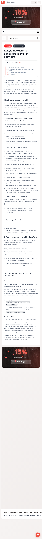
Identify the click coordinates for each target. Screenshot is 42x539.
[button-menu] (39, 2)
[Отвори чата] (38, 534)
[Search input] (23, 38)
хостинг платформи (17, 93)
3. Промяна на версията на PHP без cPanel (18, 72)
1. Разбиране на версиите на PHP (16, 67)
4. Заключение (11, 74)
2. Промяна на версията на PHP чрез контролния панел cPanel (21, 70)
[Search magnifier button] (38, 38)
